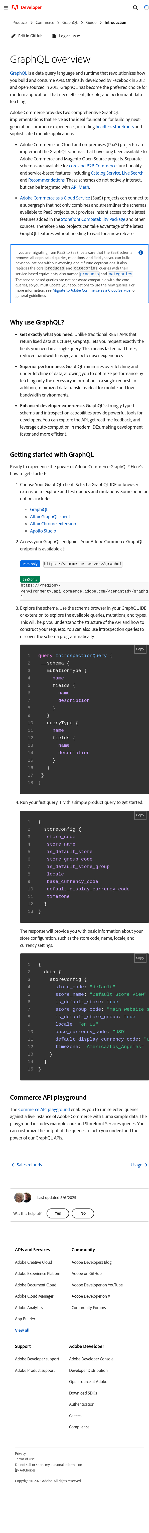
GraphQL (70, 22)
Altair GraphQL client (50, 517)
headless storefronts (115, 127)
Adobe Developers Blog (91, 1262)
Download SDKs (83, 1393)
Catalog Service (105, 173)
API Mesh (80, 187)
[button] (26, 35)
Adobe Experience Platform (38, 1273)
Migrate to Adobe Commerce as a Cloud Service (91, 290)
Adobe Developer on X (91, 1296)
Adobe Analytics (29, 1307)
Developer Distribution (88, 1370)
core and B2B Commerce (92, 166)
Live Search (132, 173)
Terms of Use (25, 1459)
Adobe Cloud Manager (34, 1296)
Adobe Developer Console (91, 1358)
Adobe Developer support (37, 1358)
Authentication (81, 1404)
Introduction (115, 22)
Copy (140, 649)
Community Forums (89, 1307)
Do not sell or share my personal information (48, 1464)
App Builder (25, 1318)
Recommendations (46, 180)
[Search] (135, 7)
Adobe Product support (35, 1370)
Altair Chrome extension (53, 524)
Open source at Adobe (88, 1381)
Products (20, 22)
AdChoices (28, 1470)
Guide (91, 22)
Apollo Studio (43, 531)
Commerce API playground (44, 1109)
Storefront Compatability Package (93, 219)
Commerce (45, 22)
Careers (75, 1415)
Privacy (20, 1453)
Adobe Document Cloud (35, 1284)
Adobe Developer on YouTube (97, 1284)
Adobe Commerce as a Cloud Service (55, 198)
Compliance (79, 1426)
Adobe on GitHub (87, 1273)
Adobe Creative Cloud (33, 1262)
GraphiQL (39, 509)
